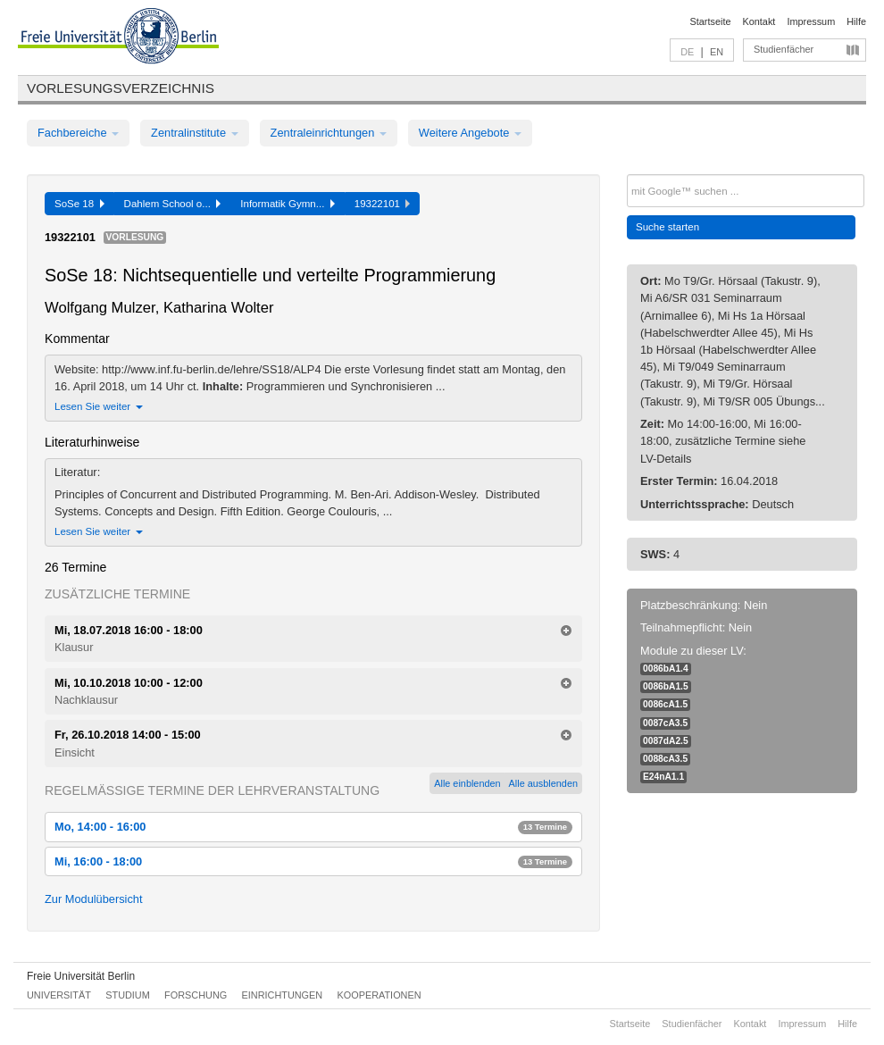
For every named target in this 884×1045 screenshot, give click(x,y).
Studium (127, 995)
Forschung (195, 995)
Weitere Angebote (470, 132)
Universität (59, 995)
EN (716, 51)
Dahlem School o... (172, 203)
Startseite (710, 21)
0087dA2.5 (665, 741)
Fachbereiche (78, 132)
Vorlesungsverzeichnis (120, 88)
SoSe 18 (79, 203)
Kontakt (759, 21)
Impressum (811, 21)
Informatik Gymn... (287, 203)
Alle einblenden (467, 783)
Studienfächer (783, 49)
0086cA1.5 (665, 704)
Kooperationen (379, 995)
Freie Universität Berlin (81, 976)
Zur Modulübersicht (94, 899)
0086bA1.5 (665, 686)
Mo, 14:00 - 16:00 (313, 826)
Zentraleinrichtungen (329, 132)
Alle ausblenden (543, 783)
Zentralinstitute (194, 132)
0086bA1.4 (665, 668)
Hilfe (856, 21)
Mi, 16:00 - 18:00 (313, 861)
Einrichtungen (282, 995)
